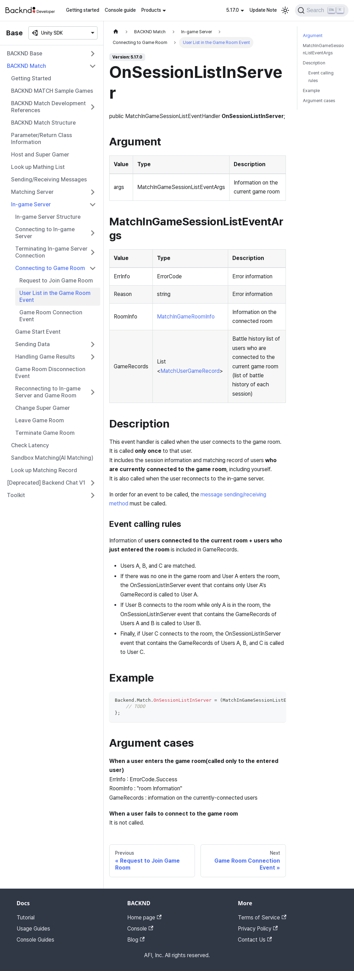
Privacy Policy (258, 928)
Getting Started (31, 78)
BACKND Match (26, 66)
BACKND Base (24, 53)
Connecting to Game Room (50, 268)
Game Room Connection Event (50, 316)
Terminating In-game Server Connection (51, 252)
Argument (313, 35)
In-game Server (31, 204)
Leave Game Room (39, 420)
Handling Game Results (45, 356)
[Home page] (115, 31)
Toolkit (16, 495)
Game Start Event (37, 332)
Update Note (263, 10)
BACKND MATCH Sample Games (52, 91)
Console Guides (35, 939)
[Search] (321, 10)
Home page (144, 917)
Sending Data (32, 344)
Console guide (120, 10)
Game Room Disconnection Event (50, 372)
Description (314, 62)
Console (140, 928)
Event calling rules (321, 76)
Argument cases (319, 100)
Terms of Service (262, 917)
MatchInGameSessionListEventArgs (323, 49)
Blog (136, 939)
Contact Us (255, 939)
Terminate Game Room (45, 433)
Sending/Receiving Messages (49, 179)
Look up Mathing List (38, 167)
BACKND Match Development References (48, 107)
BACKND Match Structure (43, 122)
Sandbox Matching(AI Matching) (52, 458)
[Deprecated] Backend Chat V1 (46, 482)
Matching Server (32, 192)
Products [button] (151, 10)
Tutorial (26, 917)
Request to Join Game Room (56, 280)
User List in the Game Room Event (55, 296)
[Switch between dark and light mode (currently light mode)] (285, 10)
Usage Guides (33, 928)
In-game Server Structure (48, 217)
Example (311, 90)
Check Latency (30, 445)
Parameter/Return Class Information (41, 138)
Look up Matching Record (44, 470)
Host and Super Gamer (40, 154)
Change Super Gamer (42, 408)
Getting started (82, 10)
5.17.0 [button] (232, 10)
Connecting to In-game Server (45, 233)
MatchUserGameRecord (190, 371)
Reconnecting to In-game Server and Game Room (48, 392)
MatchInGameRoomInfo (186, 316)
